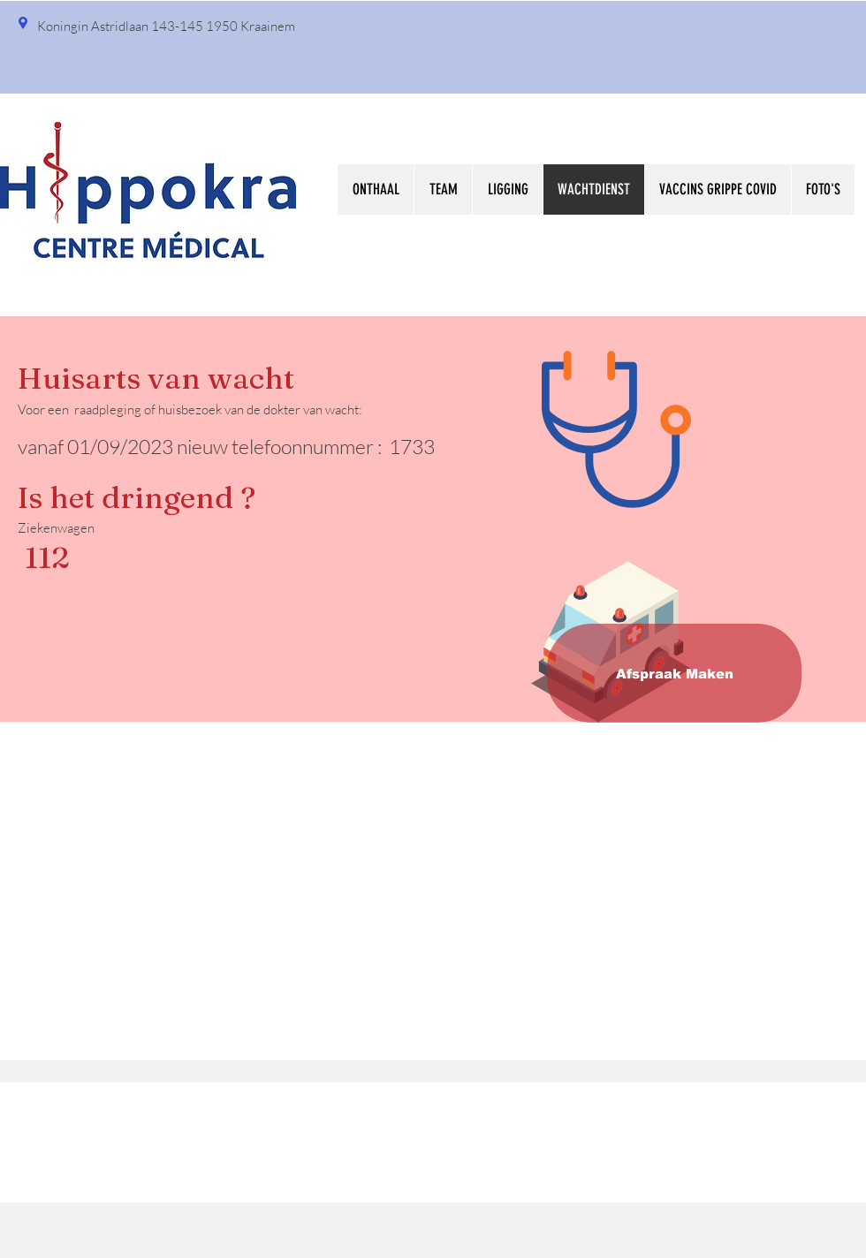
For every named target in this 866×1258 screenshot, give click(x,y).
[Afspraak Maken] (674, 673)
